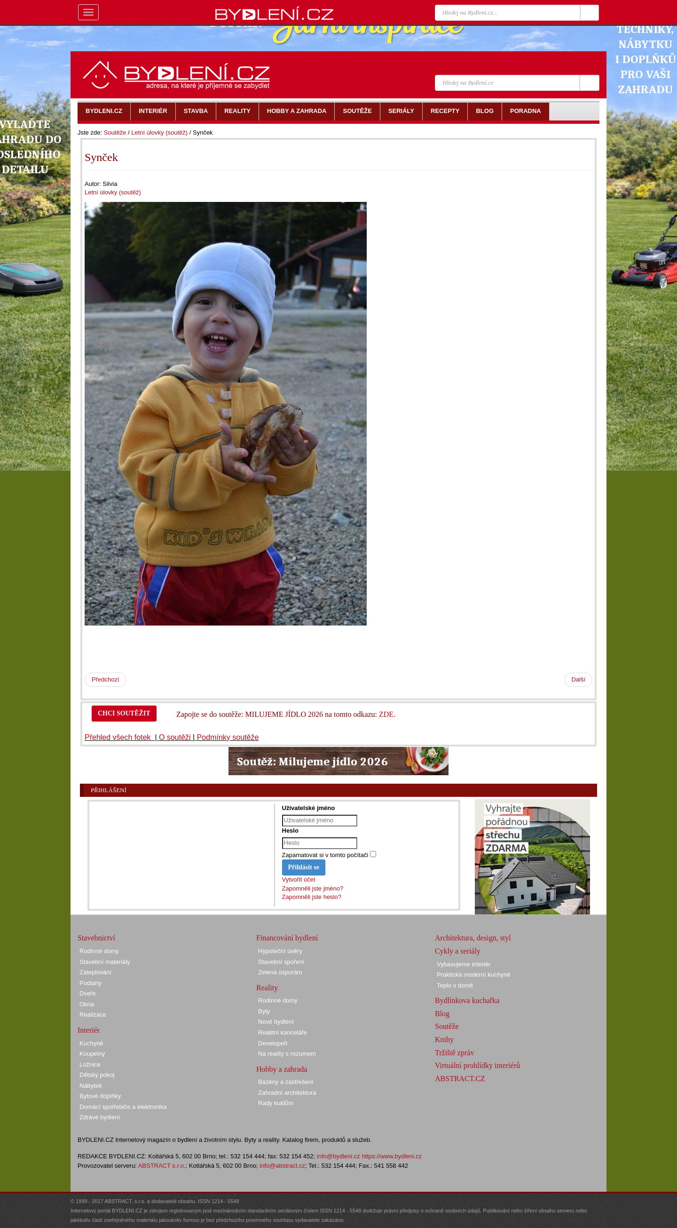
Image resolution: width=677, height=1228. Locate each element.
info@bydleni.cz (338, 1156)
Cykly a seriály (457, 951)
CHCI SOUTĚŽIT (124, 713)
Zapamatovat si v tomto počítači (325, 855)
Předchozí (105, 679)
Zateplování (95, 972)
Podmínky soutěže (228, 737)
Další (578, 679)
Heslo (290, 830)
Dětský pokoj (96, 1074)
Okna (86, 1004)
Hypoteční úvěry (280, 951)
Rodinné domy (99, 951)
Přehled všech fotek (119, 737)
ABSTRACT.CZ (460, 1079)
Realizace (92, 1014)
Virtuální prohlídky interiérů (477, 1065)
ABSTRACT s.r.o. (162, 1165)
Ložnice (90, 1064)
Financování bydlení (287, 938)
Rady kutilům (275, 1103)
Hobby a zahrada (281, 1069)
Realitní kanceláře (282, 1032)
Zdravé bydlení (99, 1117)
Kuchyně (91, 1043)
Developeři (272, 1043)
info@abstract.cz (282, 1165)
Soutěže (115, 132)
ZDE (386, 714)
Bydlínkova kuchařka (467, 1000)
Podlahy (90, 983)
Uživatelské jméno (308, 807)
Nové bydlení (276, 1021)
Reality (267, 988)
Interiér (89, 1030)
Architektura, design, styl (473, 938)
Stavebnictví (96, 938)
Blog (442, 1014)
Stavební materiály (104, 961)
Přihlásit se (304, 867)
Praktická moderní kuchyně (474, 974)
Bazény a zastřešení (286, 1081)
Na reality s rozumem (287, 1053)
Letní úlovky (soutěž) (159, 132)
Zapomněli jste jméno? (313, 888)
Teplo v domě (455, 985)
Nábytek (90, 1085)
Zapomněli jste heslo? (311, 896)
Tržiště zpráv (454, 1053)
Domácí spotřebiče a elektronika (123, 1106)
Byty (264, 1011)
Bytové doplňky (100, 1096)
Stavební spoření (281, 961)
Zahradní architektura (287, 1092)
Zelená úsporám (280, 972)
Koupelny (92, 1053)
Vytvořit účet (298, 879)
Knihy (444, 1039)
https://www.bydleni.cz (392, 1156)
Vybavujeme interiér (463, 964)
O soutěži (175, 737)
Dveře (87, 993)
